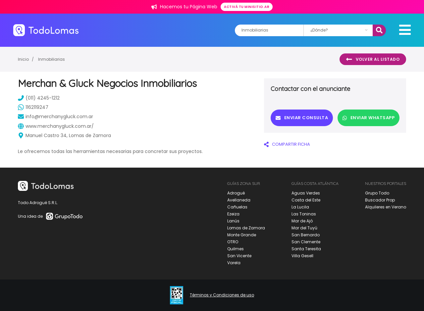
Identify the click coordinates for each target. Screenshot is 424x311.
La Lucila (300, 207)
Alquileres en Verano (385, 207)
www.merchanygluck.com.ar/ (56, 126)
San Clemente (306, 242)
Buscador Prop (380, 200)
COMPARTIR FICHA (287, 144)
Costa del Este (306, 200)
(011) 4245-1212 (39, 98)
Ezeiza (233, 214)
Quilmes (235, 249)
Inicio (23, 59)
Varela (233, 263)
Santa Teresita (306, 249)
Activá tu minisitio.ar (246, 6)
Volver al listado (372, 59)
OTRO (232, 242)
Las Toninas (304, 214)
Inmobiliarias (51, 59)
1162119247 (33, 107)
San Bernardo (306, 235)
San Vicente (239, 256)
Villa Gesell (302, 256)
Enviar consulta (302, 118)
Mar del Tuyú (304, 228)
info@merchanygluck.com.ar (55, 116)
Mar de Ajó (302, 221)
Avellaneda (238, 200)
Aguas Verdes (306, 193)
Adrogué (236, 193)
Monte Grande (241, 235)
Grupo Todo (377, 193)
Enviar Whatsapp (369, 118)
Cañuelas (237, 207)
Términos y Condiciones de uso (222, 295)
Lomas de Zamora (246, 228)
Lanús (233, 221)
